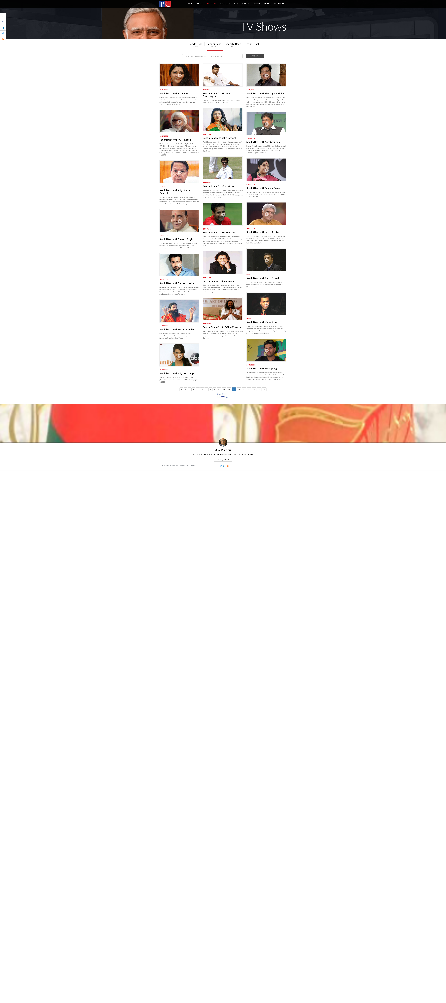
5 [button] (197, 389)
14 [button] (239, 389)
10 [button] (219, 389)
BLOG (236, 4)
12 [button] (229, 389)
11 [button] (224, 389)
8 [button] (210, 389)
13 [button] (234, 389)
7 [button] (206, 389)
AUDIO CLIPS (225, 4)
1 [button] (181, 389)
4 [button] (193, 389)
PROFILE (267, 4)
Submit (255, 56)
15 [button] (244, 389)
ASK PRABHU (279, 4)
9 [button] (214, 389)
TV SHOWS (211, 4)
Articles (199, 4)
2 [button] (185, 389)
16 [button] (249, 389)
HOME (189, 4)
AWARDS (245, 4)
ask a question (223, 460)
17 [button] (254, 389)
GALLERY (256, 4)
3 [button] (189, 389)
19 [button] (264, 389)
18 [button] (259, 389)
